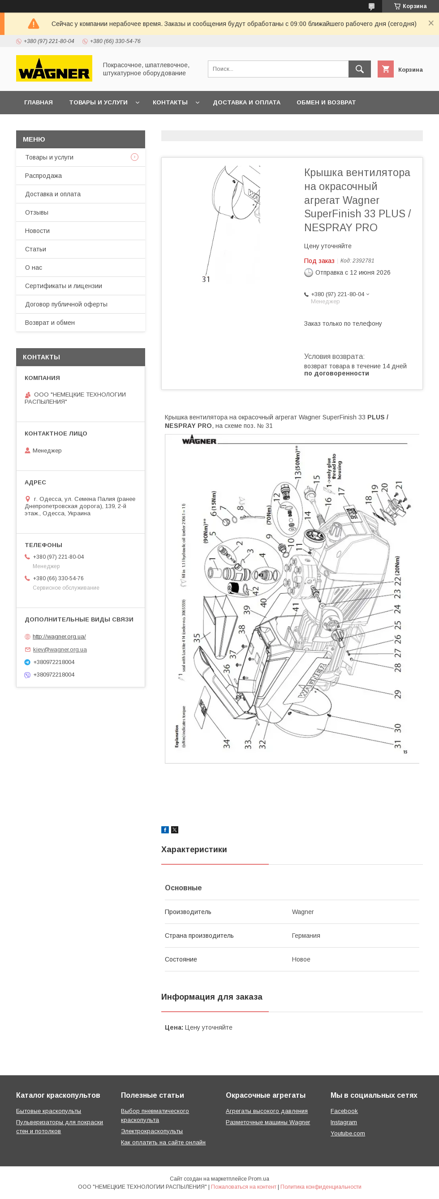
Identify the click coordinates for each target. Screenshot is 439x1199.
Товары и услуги (98, 102)
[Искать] (360, 69)
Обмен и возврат (326, 102)
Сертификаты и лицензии (63, 285)
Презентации (166, 125)
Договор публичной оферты (75, 125)
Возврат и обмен (50, 322)
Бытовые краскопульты (48, 1111)
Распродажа (43, 175)
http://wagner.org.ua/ (59, 636)
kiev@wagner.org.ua (60, 649)
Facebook (344, 1111)
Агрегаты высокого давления (267, 1111)
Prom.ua (258, 1179)
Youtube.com (348, 1133)
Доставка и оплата (246, 102)
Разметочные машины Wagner (268, 1122)
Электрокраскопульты (152, 1131)
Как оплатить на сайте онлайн (163, 1142)
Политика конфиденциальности (321, 1187)
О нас (33, 267)
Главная (38, 102)
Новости (37, 230)
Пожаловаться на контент (243, 1187)
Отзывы (36, 212)
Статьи (35, 249)
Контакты (170, 102)
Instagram (344, 1122)
